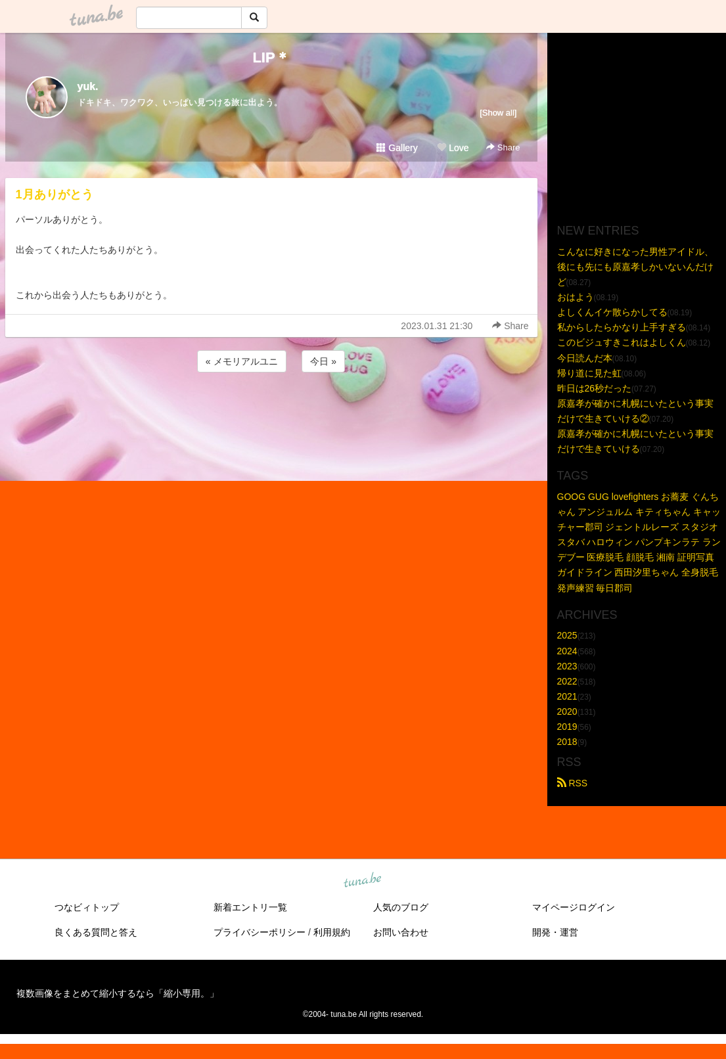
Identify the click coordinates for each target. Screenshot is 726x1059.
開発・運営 (555, 932)
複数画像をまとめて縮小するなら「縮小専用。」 (117, 993)
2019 (567, 726)
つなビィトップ (87, 907)
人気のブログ (400, 907)
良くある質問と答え (96, 932)
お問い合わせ (400, 932)
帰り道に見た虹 (589, 373)
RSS (572, 783)
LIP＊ (270, 57)
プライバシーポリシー (260, 932)
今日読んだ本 (584, 358)
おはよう (575, 297)
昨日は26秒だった (594, 388)
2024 (567, 651)
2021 (567, 696)
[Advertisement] (271, 410)
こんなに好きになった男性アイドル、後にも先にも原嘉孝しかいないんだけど (635, 266)
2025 (567, 635)
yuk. (88, 86)
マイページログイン (573, 907)
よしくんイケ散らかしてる (612, 312)
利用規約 (331, 932)
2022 (567, 681)
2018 (567, 741)
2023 (567, 666)
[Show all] (498, 113)
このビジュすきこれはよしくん (621, 342)
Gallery (396, 148)
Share (503, 147)
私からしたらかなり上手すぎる (621, 327)
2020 (567, 711)
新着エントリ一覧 (250, 907)
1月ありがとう (54, 194)
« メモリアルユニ (242, 361)
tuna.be (362, 881)
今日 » (323, 361)
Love (452, 148)
